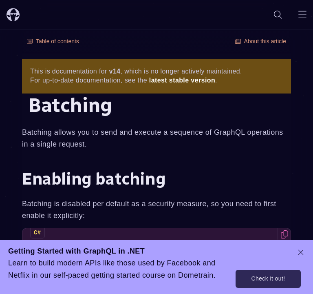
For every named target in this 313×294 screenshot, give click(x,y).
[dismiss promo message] (301, 252)
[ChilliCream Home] (13, 14)
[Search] (278, 14)
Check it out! (268, 278)
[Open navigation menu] (302, 14)
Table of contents (53, 41)
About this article (261, 41)
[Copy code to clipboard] (284, 234)
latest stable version (182, 80)
